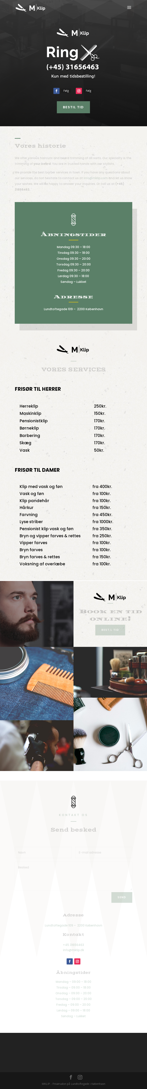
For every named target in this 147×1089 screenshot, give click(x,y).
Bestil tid (73, 107)
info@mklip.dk (73, 950)
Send (122, 897)
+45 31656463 (73, 945)
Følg (66, 90)
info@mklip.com (96, 178)
